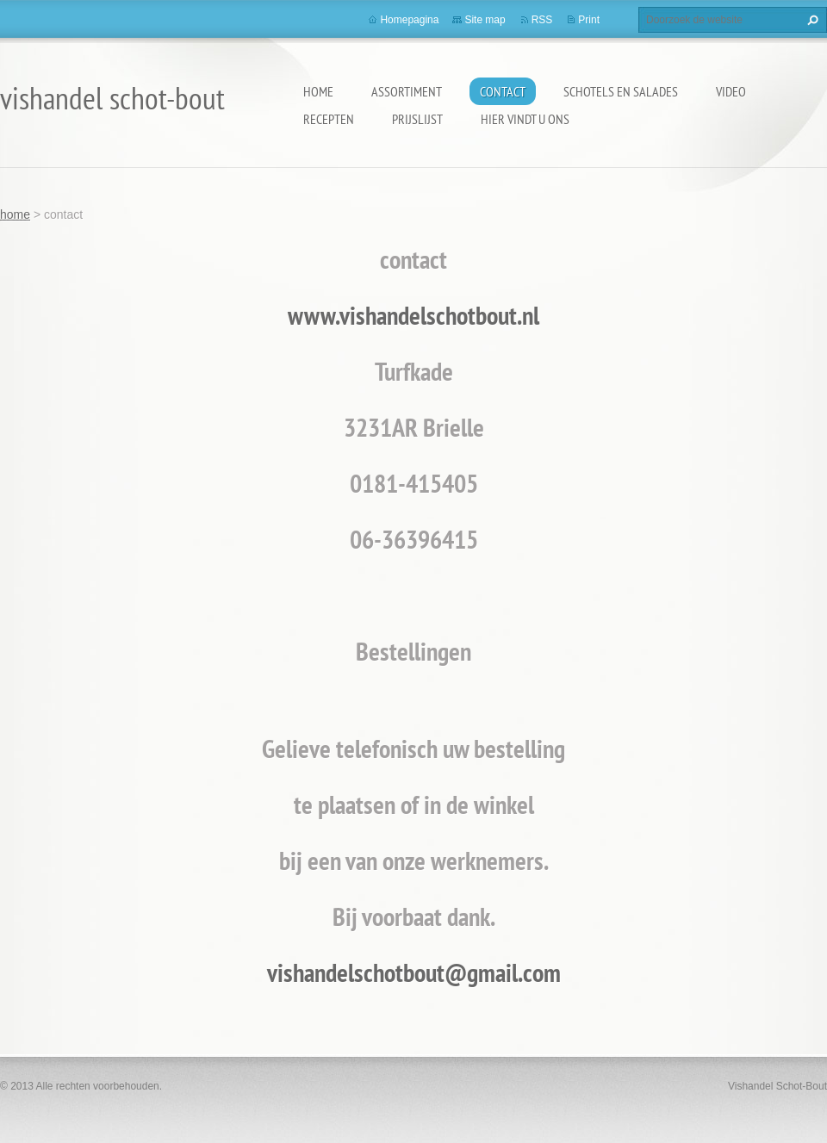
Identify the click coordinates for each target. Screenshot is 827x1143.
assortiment (406, 91)
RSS (542, 20)
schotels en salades (620, 91)
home (318, 91)
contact (502, 91)
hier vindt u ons (525, 118)
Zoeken (811, 20)
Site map (484, 20)
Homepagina (409, 20)
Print (589, 20)
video (731, 91)
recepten (328, 118)
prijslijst (417, 118)
